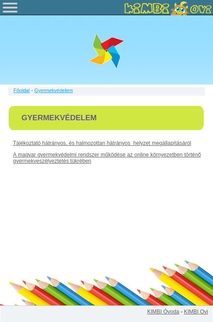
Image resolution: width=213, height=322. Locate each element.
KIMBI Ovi (196, 312)
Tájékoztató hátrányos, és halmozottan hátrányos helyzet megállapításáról (102, 143)
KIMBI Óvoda (163, 312)
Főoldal (21, 90)
